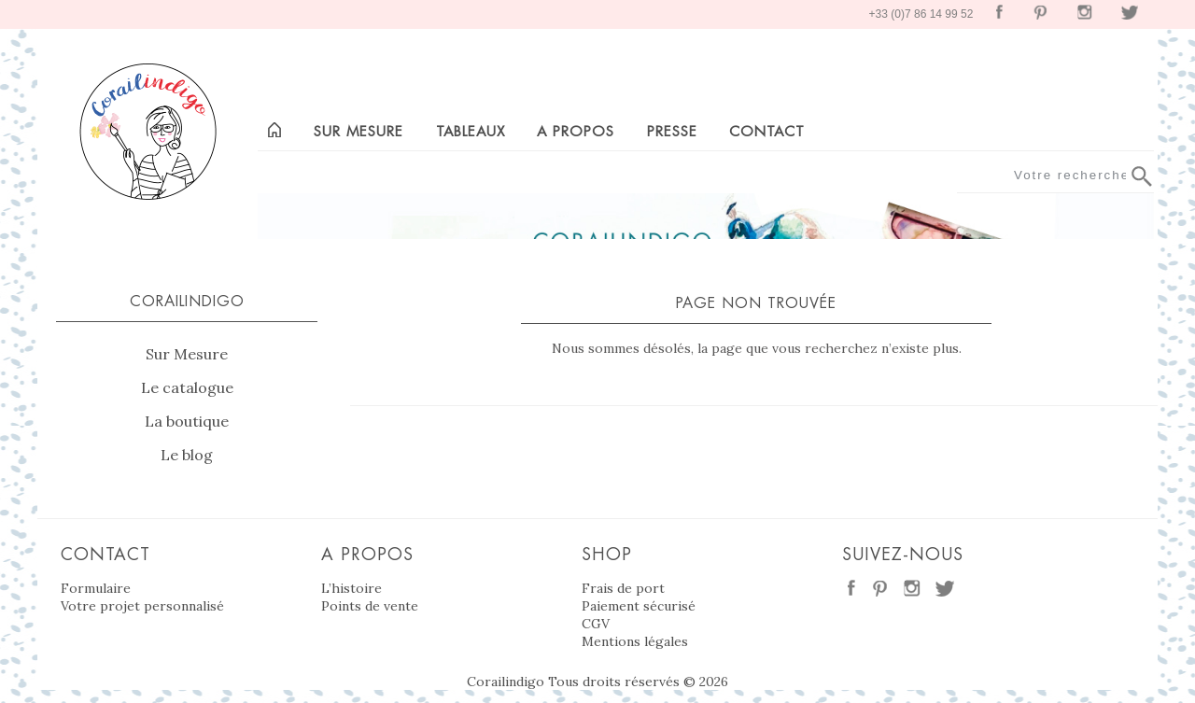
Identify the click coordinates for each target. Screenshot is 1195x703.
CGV (596, 623)
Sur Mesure (187, 353)
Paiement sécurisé (639, 606)
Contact (767, 131)
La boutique (187, 421)
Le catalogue (187, 387)
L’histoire (351, 588)
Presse (672, 131)
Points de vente (369, 606)
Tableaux (470, 131)
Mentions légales (635, 641)
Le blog (187, 454)
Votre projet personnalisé (142, 606)
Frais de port (623, 588)
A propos (575, 131)
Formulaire (96, 588)
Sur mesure (358, 131)
